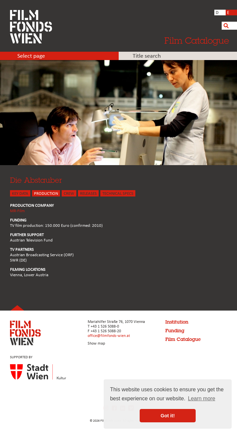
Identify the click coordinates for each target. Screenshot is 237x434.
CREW (69, 193)
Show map (96, 344)
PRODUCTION (46, 193)
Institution (176, 322)
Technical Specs (117, 193)
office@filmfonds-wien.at (109, 336)
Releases (88, 193)
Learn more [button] (201, 398)
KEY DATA (20, 193)
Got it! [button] (168, 415)
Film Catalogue (196, 40)
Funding (174, 331)
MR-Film (17, 211)
